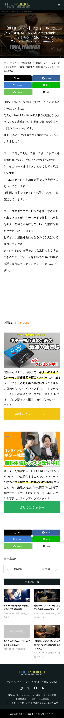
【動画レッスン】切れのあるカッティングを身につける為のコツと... (47, 645)
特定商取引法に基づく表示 (45, 703)
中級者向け (48, 41)
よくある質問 (50, 695)
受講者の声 (13, 695)
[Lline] (46, 85)
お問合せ (34, 699)
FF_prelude (22, 322)
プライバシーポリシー (19, 703)
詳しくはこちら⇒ (32, 507)
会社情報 (45, 699)
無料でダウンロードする (32, 414)
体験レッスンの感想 (31, 695)
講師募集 (22, 699)
